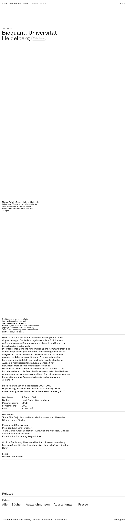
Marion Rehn (27, 417)
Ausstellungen (64, 504)
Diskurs (34, 3)
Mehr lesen (39, 38)
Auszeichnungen (38, 504)
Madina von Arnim (44, 417)
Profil (43, 3)
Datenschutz (60, 519)
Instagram (119, 519)
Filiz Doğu (14, 417)
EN (123, 3)
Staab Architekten (11, 3)
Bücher (16, 504)
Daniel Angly (15, 430)
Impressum (46, 519)
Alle (5, 504)
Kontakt (35, 519)
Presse (83, 504)
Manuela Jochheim (20, 433)
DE (120, 3)
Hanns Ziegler (18, 420)
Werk (25, 3)
